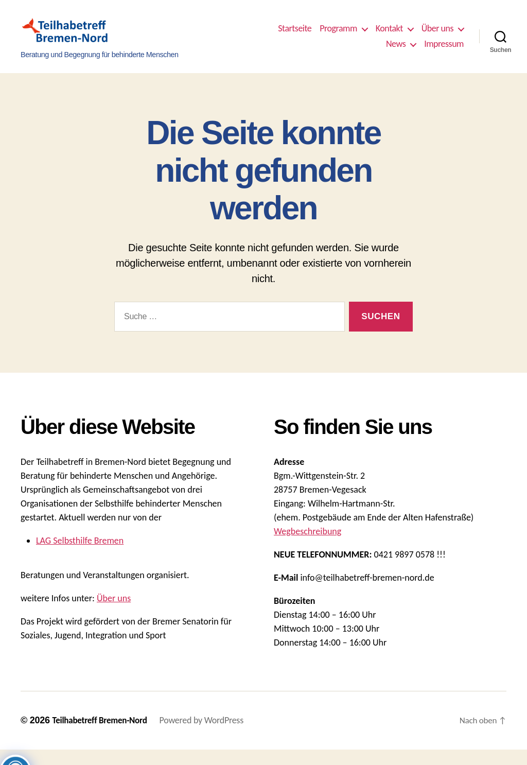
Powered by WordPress (207, 735)
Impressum (444, 51)
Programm (338, 36)
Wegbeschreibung (307, 546)
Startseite (294, 36)
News (396, 51)
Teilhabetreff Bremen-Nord (102, 735)
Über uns (437, 36)
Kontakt (389, 36)
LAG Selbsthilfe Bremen (80, 556)
